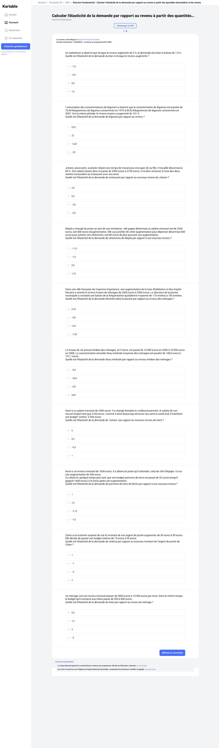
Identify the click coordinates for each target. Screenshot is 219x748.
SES (68, 2)
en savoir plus (141, 666)
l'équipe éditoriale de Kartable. (88, 40)
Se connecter (13, 38)
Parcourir (11, 22)
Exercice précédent (64, 661)
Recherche (12, 30)
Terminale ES (55, 2)
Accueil (10, 14)
